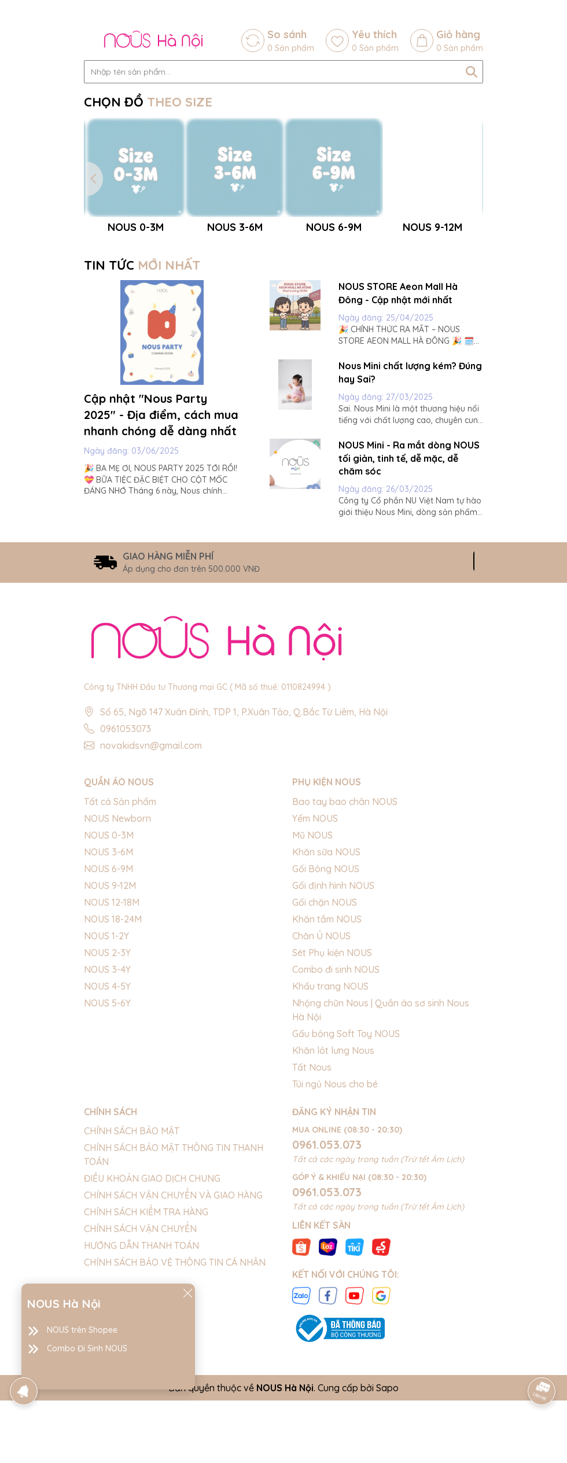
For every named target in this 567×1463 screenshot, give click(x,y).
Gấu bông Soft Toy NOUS (346, 1154)
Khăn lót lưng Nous (333, 1171)
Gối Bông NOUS (325, 989)
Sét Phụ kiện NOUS (332, 1073)
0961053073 (125, 850)
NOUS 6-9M (108, 989)
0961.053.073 (327, 1265)
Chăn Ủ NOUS (321, 1057)
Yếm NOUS (315, 939)
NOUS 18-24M (113, 1040)
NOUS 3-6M (108, 973)
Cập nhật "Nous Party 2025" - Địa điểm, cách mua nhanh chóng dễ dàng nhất (161, 535)
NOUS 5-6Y (107, 1124)
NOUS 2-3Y (107, 1073)
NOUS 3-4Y (107, 1090)
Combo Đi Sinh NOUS (87, 1348)
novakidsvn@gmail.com (151, 867)
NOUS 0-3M (109, 956)
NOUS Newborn (117, 939)
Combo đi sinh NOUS (336, 1090)
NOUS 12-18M (111, 1023)
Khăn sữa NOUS (326, 973)
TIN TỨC (142, 386)
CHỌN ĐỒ (148, 102)
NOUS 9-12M (110, 1006)
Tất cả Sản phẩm (120, 922)
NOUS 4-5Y (107, 1107)
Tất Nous (312, 1188)
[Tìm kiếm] (471, 71)
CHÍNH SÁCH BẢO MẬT (131, 1252)
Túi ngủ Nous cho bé (335, 1205)
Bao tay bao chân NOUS (344, 922)
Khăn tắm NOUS (327, 1040)
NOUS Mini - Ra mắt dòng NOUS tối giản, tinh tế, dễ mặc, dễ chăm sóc (409, 579)
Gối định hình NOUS (333, 1006)
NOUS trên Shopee (82, 1330)
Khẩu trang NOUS (330, 1107)
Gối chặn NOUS (324, 1023)
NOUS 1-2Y (106, 1057)
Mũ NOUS (312, 956)
